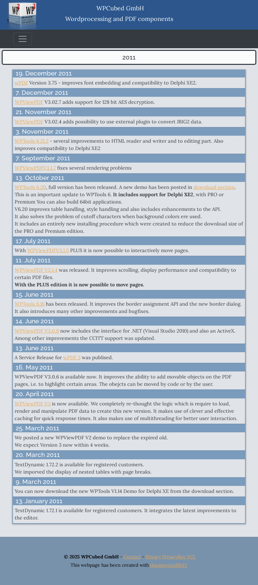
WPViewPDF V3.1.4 (36, 270)
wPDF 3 (71, 357)
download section (214, 187)
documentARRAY (169, 565)
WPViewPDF (29, 102)
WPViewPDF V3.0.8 (37, 331)
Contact (132, 557)
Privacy (153, 557)
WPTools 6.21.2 (32, 141)
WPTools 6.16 (30, 304)
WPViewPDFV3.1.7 (35, 168)
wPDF (21, 82)
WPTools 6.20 (30, 187)
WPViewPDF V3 (33, 403)
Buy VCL (187, 557)
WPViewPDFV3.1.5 (48, 250)
